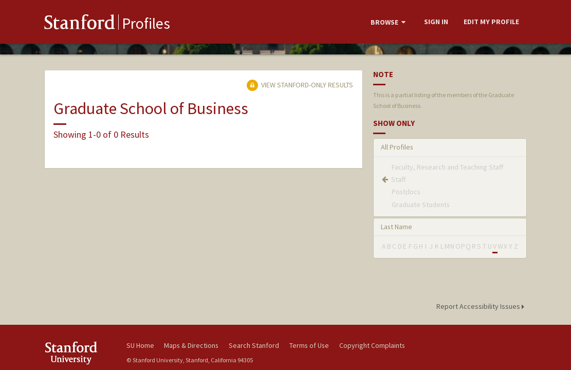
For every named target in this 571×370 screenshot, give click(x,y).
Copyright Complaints (372, 345)
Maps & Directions (191, 345)
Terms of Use (309, 345)
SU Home (140, 345)
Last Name (396, 226)
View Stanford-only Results (300, 84)
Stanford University (80, 352)
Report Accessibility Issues (481, 306)
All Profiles (397, 147)
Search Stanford (254, 345)
